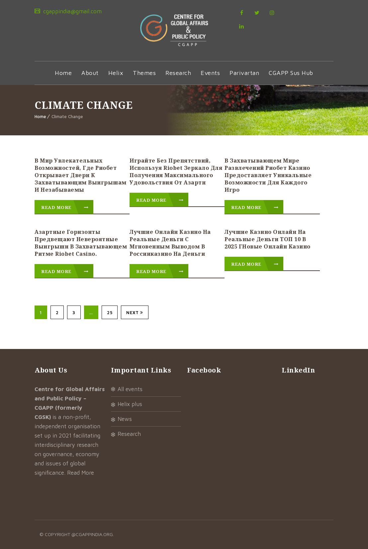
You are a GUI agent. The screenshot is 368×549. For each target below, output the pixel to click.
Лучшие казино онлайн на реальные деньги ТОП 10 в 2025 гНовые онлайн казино (268, 239)
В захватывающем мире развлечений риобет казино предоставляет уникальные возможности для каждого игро (268, 175)
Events (210, 72)
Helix (116, 72)
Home (63, 72)
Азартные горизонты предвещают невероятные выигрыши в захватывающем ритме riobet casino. (81, 242)
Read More (65, 207)
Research (178, 72)
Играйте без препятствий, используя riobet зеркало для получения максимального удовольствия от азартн (176, 171)
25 (109, 312)
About (90, 72)
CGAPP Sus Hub (291, 72)
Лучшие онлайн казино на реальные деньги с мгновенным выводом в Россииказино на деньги (170, 242)
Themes (144, 72)
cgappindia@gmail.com (72, 11)
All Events (130, 389)
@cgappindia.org (92, 534)
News (125, 419)
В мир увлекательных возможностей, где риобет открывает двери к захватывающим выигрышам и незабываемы (81, 175)
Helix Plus (130, 404)
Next (134, 312)
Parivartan (244, 72)
